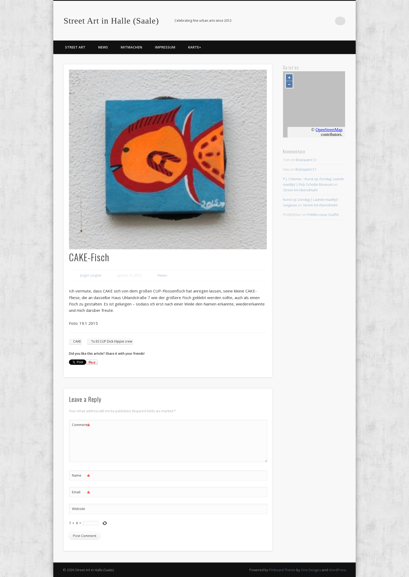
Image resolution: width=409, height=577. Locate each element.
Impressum (165, 47)
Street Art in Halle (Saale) (111, 20)
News (103, 47)
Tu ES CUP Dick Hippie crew (111, 341)
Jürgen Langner (91, 275)
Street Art (75, 47)
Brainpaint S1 (306, 159)
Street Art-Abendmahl (300, 190)
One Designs (311, 569)
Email (81, 492)
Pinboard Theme (282, 569)
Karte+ (194, 47)
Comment (81, 424)
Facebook (330, 21)
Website (78, 508)
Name (81, 475)
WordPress (337, 569)
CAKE (77, 341)
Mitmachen (131, 47)
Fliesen (162, 275)
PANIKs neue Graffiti (323, 214)
